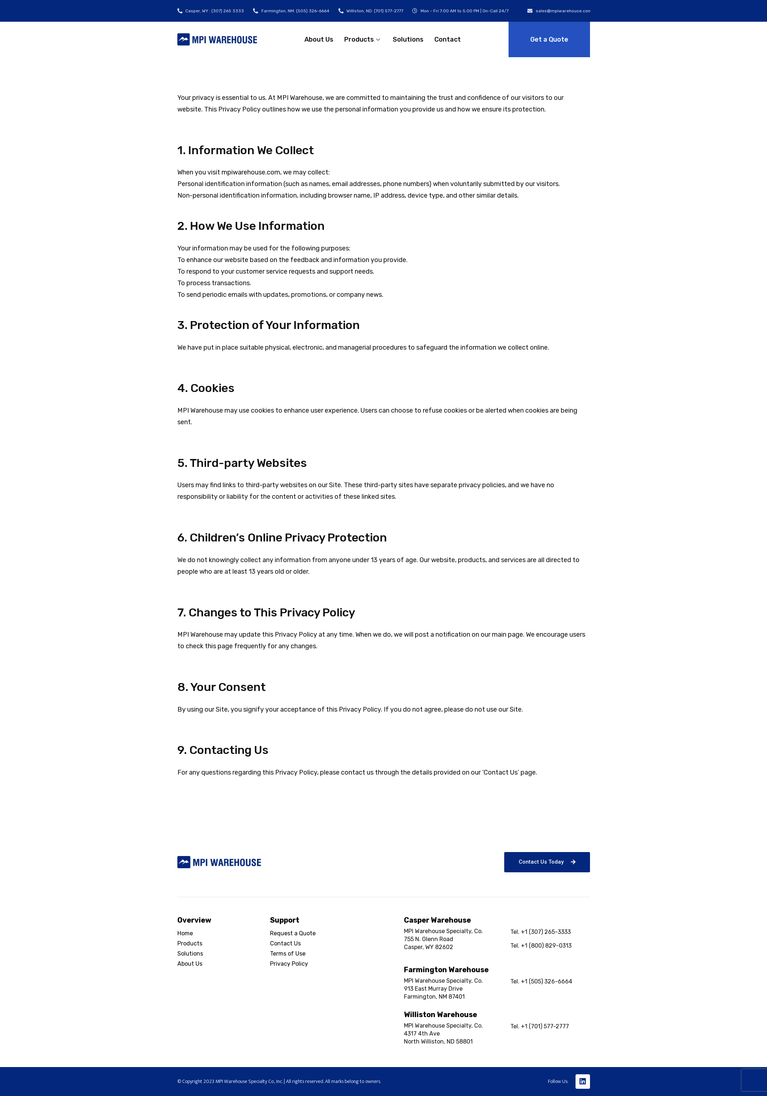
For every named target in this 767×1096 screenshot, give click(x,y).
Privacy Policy (289, 963)
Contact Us (285, 943)
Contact (447, 39)
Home (185, 933)
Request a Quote (293, 933)
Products (363, 39)
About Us (318, 39)
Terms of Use (287, 953)
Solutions (408, 39)
